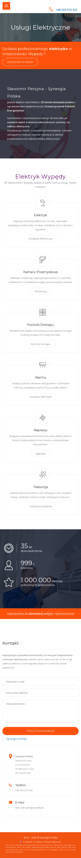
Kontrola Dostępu (40, 344)
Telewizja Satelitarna (40, 506)
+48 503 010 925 (63, 10)
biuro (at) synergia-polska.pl (29, 807)
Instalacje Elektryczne (41, 238)
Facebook (28, 842)
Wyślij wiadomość (41, 731)
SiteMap (38, 842)
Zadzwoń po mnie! (20, 62)
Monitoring (40, 291)
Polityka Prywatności (52, 842)
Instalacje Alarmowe (40, 396)
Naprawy (41, 453)
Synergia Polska (16, 739)
